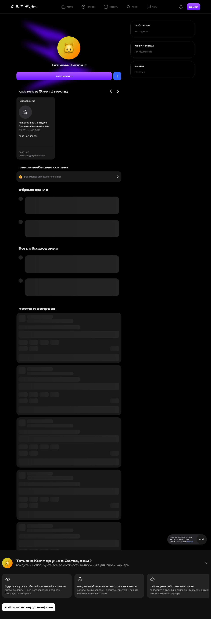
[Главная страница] (24, 7)
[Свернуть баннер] (207, 563)
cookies (190, 541)
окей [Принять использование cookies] (201, 539)
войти (193, 7)
